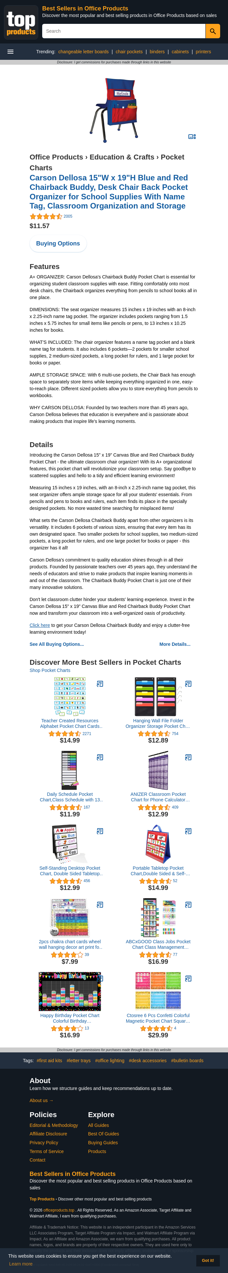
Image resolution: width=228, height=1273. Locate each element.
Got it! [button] (208, 1260)
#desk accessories (148, 1060)
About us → (42, 1100)
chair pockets (129, 51)
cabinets (180, 51)
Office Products (56, 157)
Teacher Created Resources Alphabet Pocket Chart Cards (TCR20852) (69, 723)
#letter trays (79, 1060)
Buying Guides (103, 1142)
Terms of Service (47, 1151)
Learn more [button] (21, 1263)
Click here (40, 625)
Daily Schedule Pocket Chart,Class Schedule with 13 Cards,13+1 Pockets (70, 797)
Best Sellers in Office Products (85, 8)
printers (203, 51)
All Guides (98, 1125)
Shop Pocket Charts (50, 670)
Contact (37, 1160)
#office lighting (109, 1060)
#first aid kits (49, 1060)
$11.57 (40, 225)
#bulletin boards (187, 1060)
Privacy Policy (44, 1142)
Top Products (43, 1199)
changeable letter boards (83, 51)
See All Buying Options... (57, 644)
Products (97, 1151)
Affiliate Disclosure (48, 1133)
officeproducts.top (59, 1210)
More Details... (175, 644)
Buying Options (58, 243)
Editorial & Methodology (54, 1125)
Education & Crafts (122, 157)
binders (157, 51)
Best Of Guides (103, 1133)
